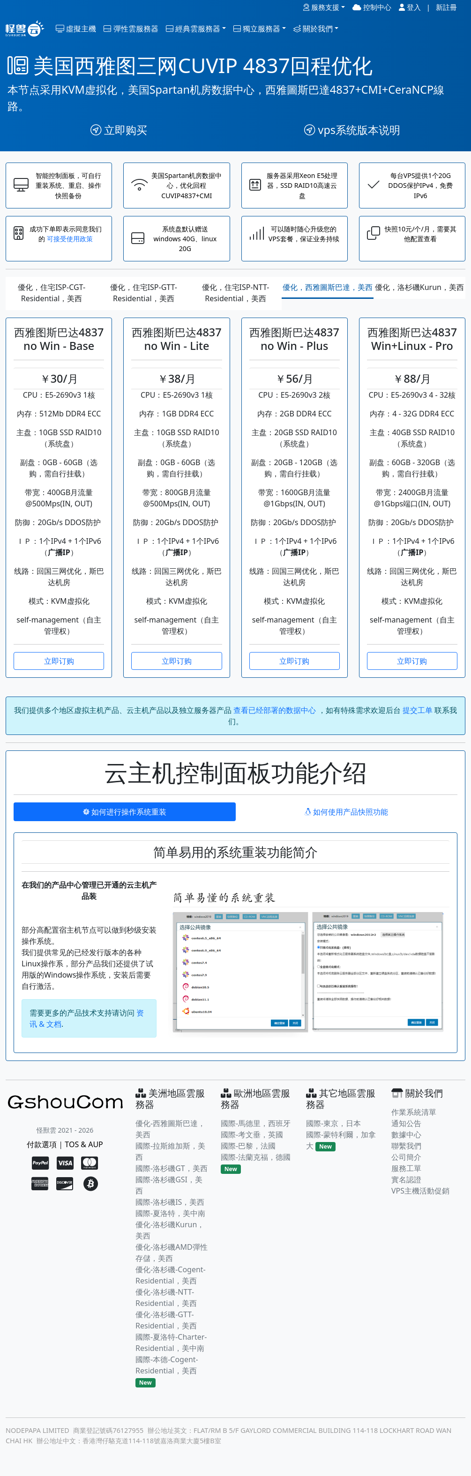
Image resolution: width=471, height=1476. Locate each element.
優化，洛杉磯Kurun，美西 (419, 295)
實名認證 (406, 1187)
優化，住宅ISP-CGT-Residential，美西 (51, 301)
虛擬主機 (76, 28)
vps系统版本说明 (352, 129)
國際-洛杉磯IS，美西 (169, 1209)
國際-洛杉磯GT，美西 (171, 1176)
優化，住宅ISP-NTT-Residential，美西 (235, 301)
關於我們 (313, 28)
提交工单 (417, 717)
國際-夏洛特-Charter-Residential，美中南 (171, 1350)
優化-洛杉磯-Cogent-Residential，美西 (170, 1282)
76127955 (127, 1438)
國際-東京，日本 (333, 1131)
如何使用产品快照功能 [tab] (346, 819)
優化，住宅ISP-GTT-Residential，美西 (143, 301)
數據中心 (406, 1142)
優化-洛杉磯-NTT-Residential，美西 (166, 1305)
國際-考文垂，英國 (252, 1142)
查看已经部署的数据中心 (275, 717)
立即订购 (59, 668)
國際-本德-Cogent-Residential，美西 (166, 1372)
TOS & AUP (84, 1152)
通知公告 (406, 1131)
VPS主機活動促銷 (420, 1198)
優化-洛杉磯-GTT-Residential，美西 (166, 1327)
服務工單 (406, 1176)
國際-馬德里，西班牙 (256, 1131)
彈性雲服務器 (131, 28)
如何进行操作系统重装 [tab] (124, 819)
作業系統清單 (413, 1119)
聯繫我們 (406, 1153)
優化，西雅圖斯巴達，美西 (328, 295)
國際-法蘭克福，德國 (256, 1164)
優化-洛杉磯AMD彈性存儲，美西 (171, 1260)
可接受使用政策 (75, 244)
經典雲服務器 (193, 28)
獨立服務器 (256, 28)
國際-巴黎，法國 (248, 1153)
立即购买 (118, 129)
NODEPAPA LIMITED (37, 1438)
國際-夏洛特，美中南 (170, 1221)
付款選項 (42, 1152)
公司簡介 (406, 1164)
